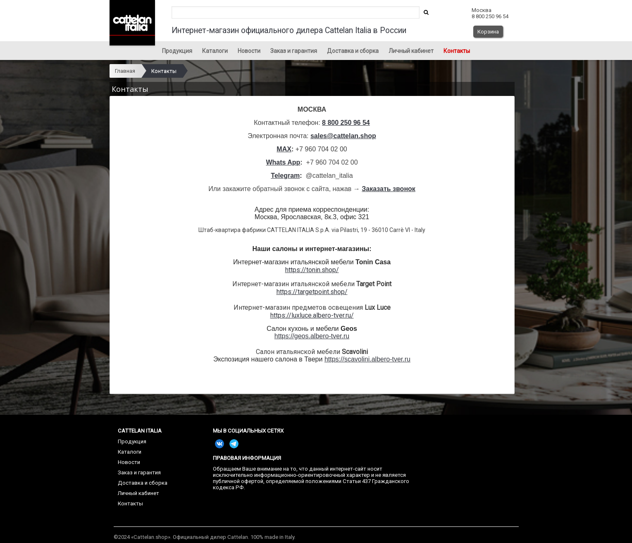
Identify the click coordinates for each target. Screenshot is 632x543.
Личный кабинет (411, 51)
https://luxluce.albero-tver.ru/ (312, 315)
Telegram (285, 175)
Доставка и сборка (353, 51)
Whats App (283, 162)
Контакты (457, 51)
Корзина (488, 32)
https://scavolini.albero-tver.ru (367, 359)
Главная (125, 71)
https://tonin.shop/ (312, 270)
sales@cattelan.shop (343, 135)
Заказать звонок (388, 188)
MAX (284, 149)
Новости (249, 51)
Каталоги (215, 51)
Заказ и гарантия (293, 51)
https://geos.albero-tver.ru (311, 336)
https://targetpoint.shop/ (312, 292)
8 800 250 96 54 (346, 122)
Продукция (177, 51)
